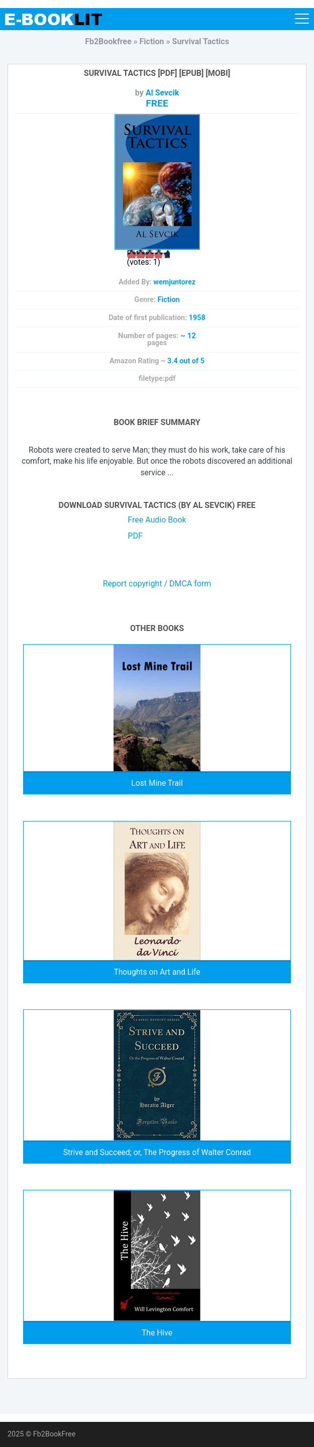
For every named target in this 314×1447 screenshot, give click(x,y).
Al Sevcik (162, 92)
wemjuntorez (174, 282)
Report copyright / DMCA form (157, 584)
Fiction (169, 299)
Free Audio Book (157, 520)
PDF (135, 536)
